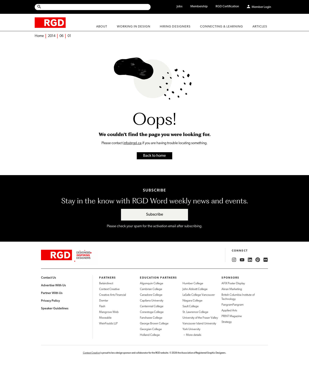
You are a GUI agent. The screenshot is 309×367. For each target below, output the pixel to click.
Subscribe (154, 215)
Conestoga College (152, 312)
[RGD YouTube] (242, 259)
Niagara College (192, 300)
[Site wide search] (93, 7)
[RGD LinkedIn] (250, 259)
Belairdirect (106, 283)
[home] (50, 22)
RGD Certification (227, 6)
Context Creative (109, 289)
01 (69, 36)
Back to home (154, 156)
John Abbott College (195, 289)
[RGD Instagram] (234, 259)
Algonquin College (151, 283)
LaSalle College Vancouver (198, 295)
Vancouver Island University (199, 323)
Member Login (261, 7)
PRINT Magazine (232, 316)
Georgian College (151, 329)
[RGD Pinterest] (257, 259)
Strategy (227, 322)
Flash (102, 306)
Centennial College (151, 306)
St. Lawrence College (195, 312)
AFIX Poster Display (233, 283)
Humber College (192, 283)
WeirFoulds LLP (108, 323)
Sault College (190, 306)
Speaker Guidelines (54, 308)
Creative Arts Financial (112, 295)
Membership (199, 6)
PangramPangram (233, 304)
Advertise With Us (53, 285)
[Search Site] (96, 7)
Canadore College (151, 295)
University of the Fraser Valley (200, 317)
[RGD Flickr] (265, 259)
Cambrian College (151, 289)
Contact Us (48, 277)
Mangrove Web (109, 312)
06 (61, 36)
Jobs (179, 6)
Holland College (150, 335)
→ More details (191, 335)
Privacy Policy (50, 300)
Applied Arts (229, 310)
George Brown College (154, 323)
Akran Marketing (232, 289)
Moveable (105, 317)
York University (191, 329)
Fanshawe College (151, 317)
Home (39, 36)
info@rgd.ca (132, 143)
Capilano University (151, 300)
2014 (51, 36)
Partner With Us (51, 293)
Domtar (103, 300)
